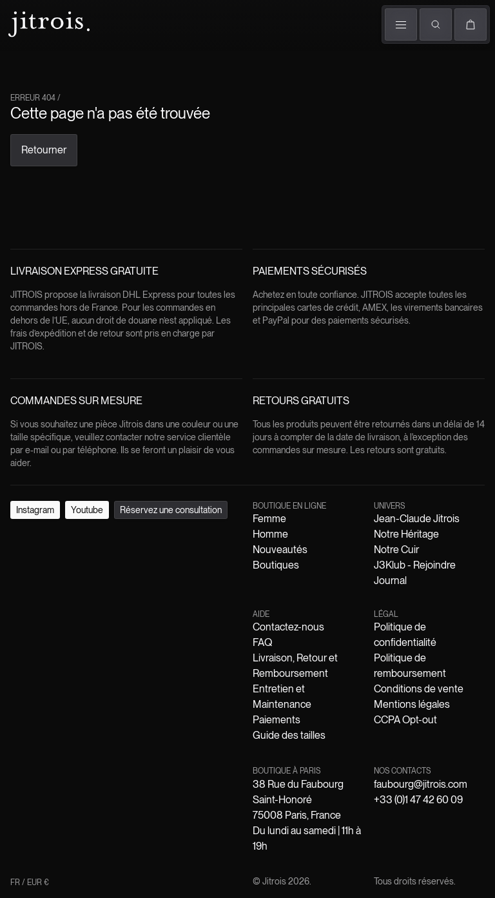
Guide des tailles (442, 553)
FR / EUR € (32, 166)
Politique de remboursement (199, 565)
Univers (182, 60)
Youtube (63, 505)
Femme (24, 60)
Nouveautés (166, 530)
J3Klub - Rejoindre (262, 541)
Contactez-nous (57, 553)
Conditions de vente (298, 565)
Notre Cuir (200, 541)
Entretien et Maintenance (314, 553)
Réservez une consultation (135, 505)
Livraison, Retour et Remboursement (185, 553)
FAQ (100, 553)
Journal (317, 541)
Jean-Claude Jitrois (77, 541)
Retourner (25, 260)
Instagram (25, 505)
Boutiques (223, 75)
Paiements (387, 553)
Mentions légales (374, 565)
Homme (65, 60)
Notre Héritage (148, 541)
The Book (142, 75)
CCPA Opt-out (439, 565)
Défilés (103, 62)
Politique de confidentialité (84, 565)
